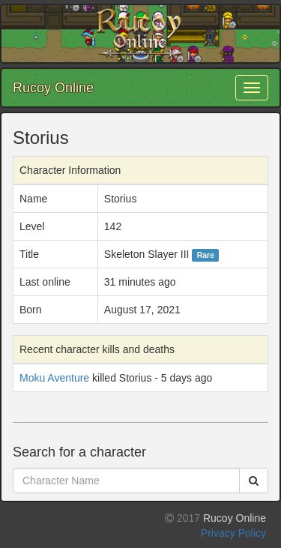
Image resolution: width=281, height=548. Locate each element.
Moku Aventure (54, 378)
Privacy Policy (233, 533)
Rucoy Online (53, 87)
